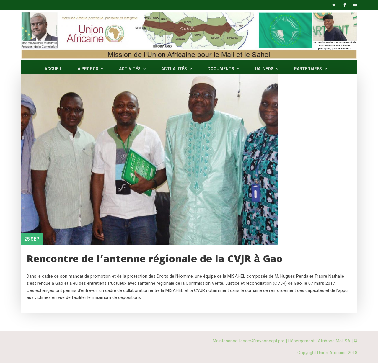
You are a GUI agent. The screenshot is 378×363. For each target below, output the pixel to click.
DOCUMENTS (223, 68)
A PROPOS (90, 68)
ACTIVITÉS (132, 68)
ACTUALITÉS (176, 68)
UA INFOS (266, 68)
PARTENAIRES (310, 68)
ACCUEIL (53, 68)
